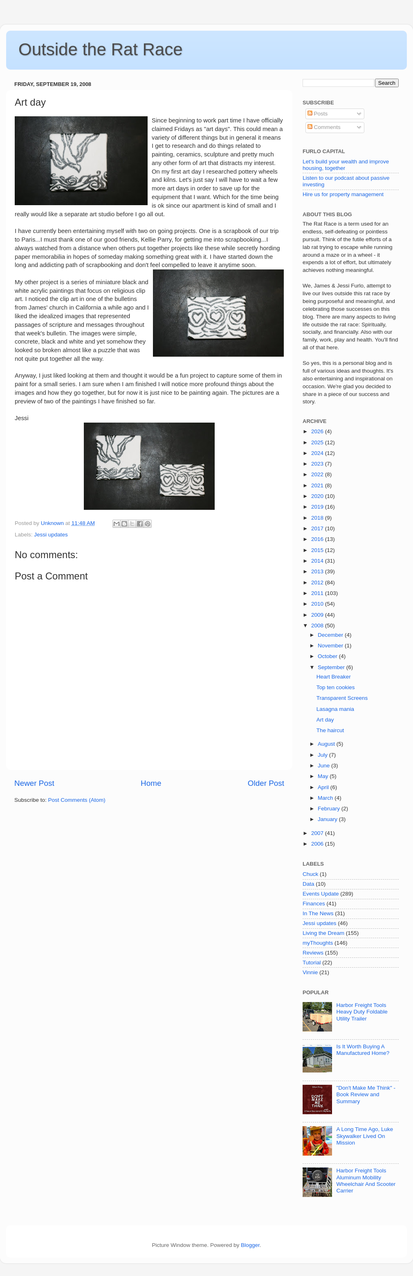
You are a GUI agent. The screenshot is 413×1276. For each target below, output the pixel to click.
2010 (318, 604)
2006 (318, 844)
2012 (318, 582)
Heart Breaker (333, 677)
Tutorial (312, 962)
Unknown (53, 523)
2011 (318, 593)
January (328, 819)
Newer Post (34, 783)
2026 (318, 431)
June (324, 765)
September (332, 667)
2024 (318, 453)
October (328, 656)
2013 (318, 571)
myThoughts (318, 943)
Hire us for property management (343, 194)
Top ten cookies (335, 687)
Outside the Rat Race (100, 49)
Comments (324, 127)
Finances (314, 903)
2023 (318, 464)
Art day (325, 720)
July (323, 755)
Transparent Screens (342, 698)
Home (151, 783)
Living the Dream (323, 933)
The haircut (330, 730)
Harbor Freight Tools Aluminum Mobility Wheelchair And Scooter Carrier (365, 1180)
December (331, 635)
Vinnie (310, 972)
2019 (318, 507)
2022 (318, 474)
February (329, 808)
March (326, 798)
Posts (318, 114)
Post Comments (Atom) (76, 800)
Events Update (321, 894)
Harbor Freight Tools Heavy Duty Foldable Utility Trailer (361, 1011)
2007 (318, 833)
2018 (318, 518)
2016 (318, 539)
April (324, 787)
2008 (318, 625)
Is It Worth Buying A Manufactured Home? (362, 1049)
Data (308, 884)
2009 (318, 615)
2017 (318, 528)
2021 (318, 485)
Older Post (266, 783)
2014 (318, 561)
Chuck (310, 874)
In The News (318, 913)
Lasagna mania (335, 709)
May (324, 776)
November (331, 646)
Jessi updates (51, 535)
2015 (318, 550)
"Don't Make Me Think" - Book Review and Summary (365, 1094)
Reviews (313, 953)
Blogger (250, 1245)
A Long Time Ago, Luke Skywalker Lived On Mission (364, 1135)
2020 (318, 496)
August (327, 744)
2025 (318, 442)
